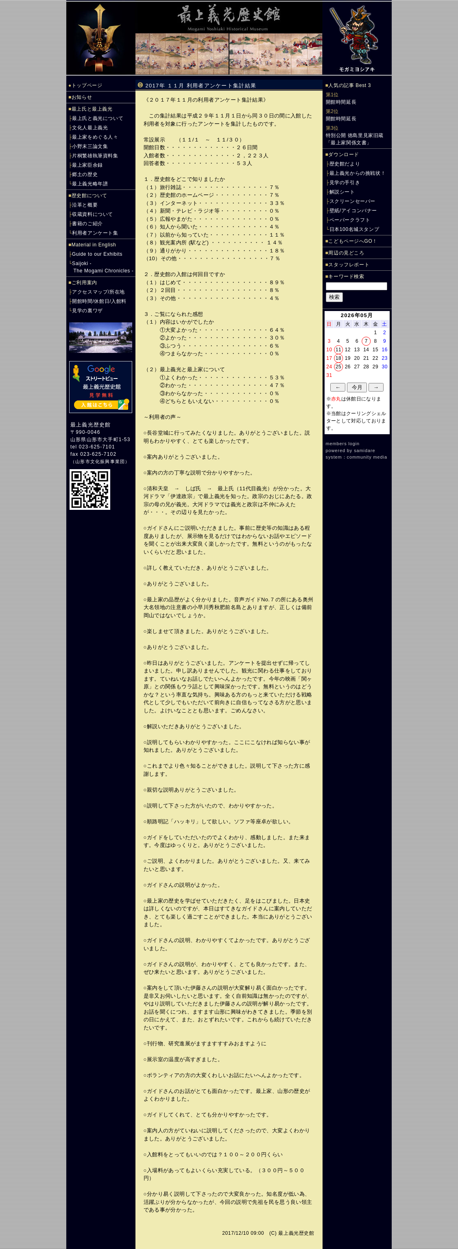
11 (338, 350)
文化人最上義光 (90, 128)
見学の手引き (344, 182)
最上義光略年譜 (90, 184)
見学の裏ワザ (87, 310)
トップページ (87, 85)
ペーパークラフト (350, 220)
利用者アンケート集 (95, 233)
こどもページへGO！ (352, 241)
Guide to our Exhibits (97, 254)
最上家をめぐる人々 (95, 137)
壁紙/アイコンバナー (353, 210)
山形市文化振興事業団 (100, 461)
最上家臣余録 (87, 165)
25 (338, 367)
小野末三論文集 (90, 146)
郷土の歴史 (85, 174)
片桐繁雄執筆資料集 (95, 156)
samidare (364, 450)
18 (338, 358)
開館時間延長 (341, 102)
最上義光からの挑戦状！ (357, 173)
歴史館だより (344, 164)
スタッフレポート (348, 265)
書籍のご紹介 (87, 223)
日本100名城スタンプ (354, 229)
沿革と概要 (85, 205)
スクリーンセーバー (352, 201)
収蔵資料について (92, 214)
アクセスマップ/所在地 (98, 292)
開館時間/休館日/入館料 (99, 301)
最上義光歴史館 (90, 425)
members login (343, 443)
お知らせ (82, 97)
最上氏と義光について (97, 118)
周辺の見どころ (346, 253)
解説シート (342, 192)
